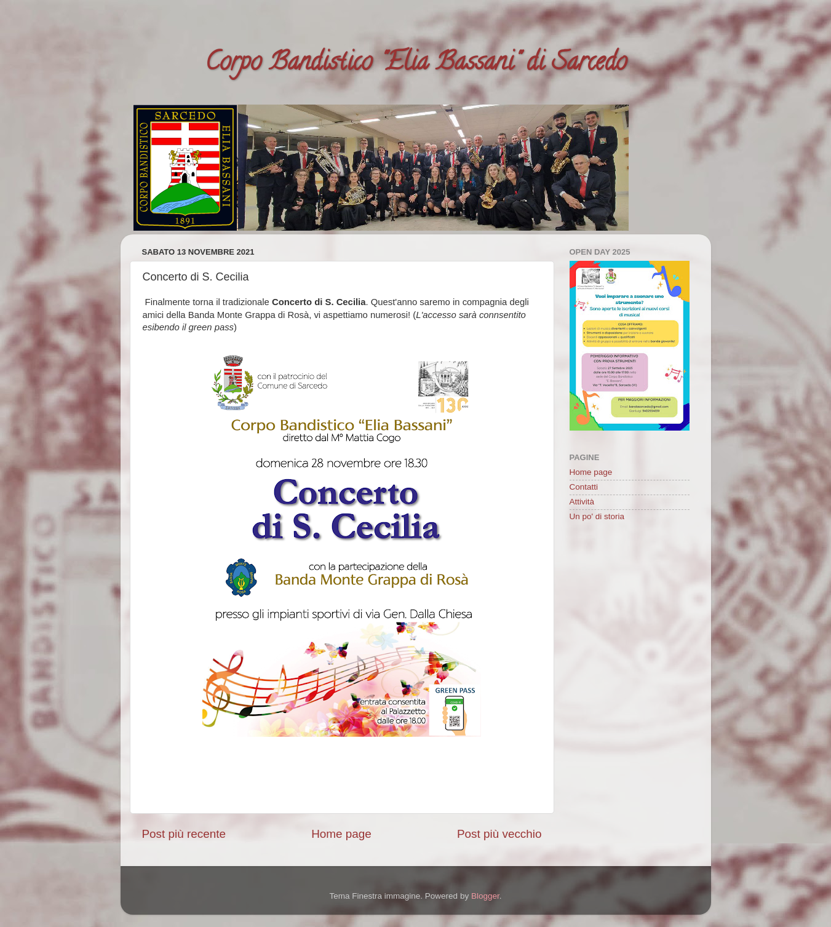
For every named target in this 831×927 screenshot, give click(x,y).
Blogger (485, 896)
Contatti (584, 486)
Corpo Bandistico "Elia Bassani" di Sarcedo (416, 64)
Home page (341, 833)
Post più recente (184, 833)
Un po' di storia (597, 516)
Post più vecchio (499, 833)
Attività (582, 501)
